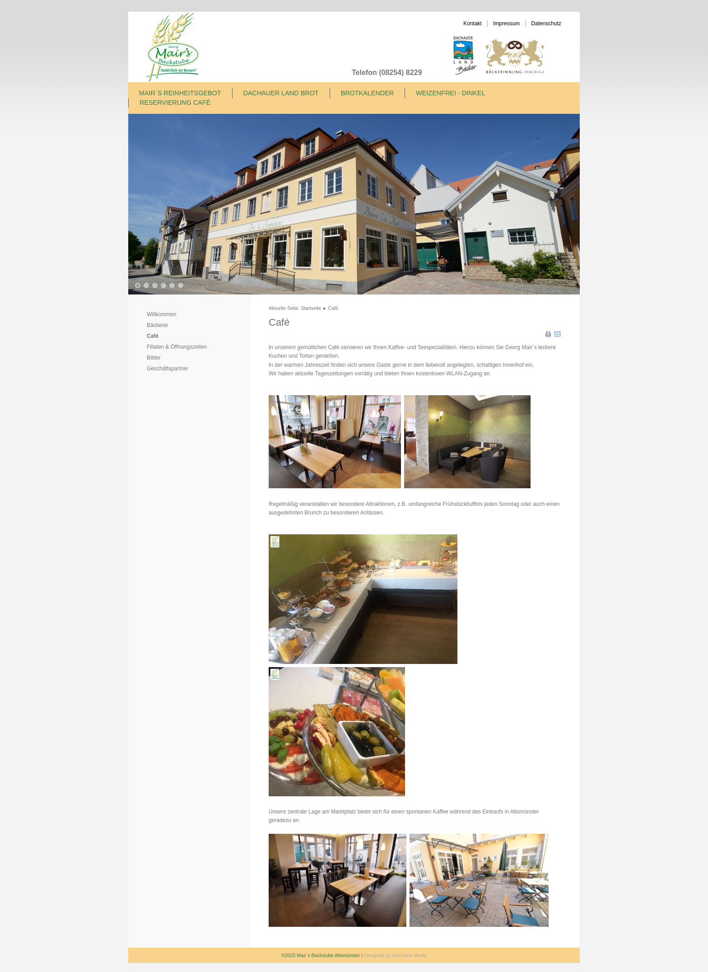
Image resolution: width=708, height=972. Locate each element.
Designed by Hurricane (389, 955)
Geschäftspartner (167, 368)
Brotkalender (367, 93)
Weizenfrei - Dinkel (450, 93)
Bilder (154, 358)
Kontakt (472, 23)
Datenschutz (546, 23)
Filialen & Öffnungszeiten (177, 347)
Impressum (506, 23)
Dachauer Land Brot (281, 93)
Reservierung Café (175, 102)
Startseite (311, 308)
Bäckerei (157, 325)
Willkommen (161, 314)
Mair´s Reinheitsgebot (180, 93)
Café (152, 336)
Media (420, 955)
